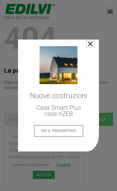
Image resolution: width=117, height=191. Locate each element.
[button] (90, 44)
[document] (58, 95)
